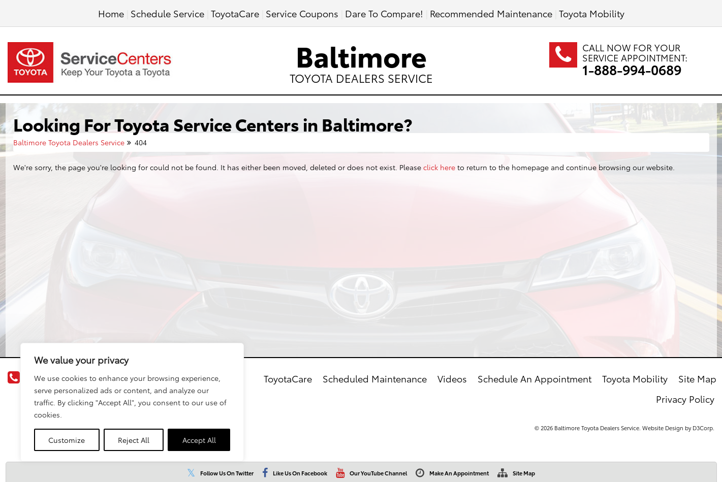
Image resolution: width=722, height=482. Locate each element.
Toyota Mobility (591, 13)
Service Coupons (302, 13)
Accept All (199, 440)
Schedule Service (167, 13)
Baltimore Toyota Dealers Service (68, 142)
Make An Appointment (459, 473)
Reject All (133, 440)
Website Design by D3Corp (677, 428)
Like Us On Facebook (300, 473)
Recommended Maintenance (491, 13)
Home (111, 13)
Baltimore (361, 60)
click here (439, 167)
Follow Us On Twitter (227, 473)
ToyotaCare (235, 13)
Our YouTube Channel (378, 473)
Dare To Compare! (384, 13)
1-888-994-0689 (631, 69)
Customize (66, 440)
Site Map (524, 473)
